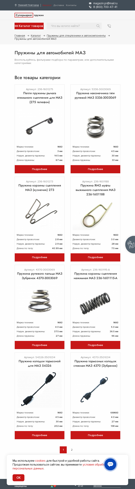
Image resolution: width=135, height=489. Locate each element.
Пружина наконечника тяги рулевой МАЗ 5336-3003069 (95, 95)
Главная (20, 35)
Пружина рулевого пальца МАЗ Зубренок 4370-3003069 (39, 275)
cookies (40, 461)
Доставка (59, 5)
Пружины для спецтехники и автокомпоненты (76, 35)
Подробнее (39, 169)
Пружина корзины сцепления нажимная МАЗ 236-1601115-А (95, 275)
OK (18, 478)
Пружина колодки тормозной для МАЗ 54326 (40, 363)
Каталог (47, 5)
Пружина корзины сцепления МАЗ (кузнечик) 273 (39, 187)
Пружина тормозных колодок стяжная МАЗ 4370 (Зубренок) (95, 363)
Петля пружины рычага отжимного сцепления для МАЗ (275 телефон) (39, 97)
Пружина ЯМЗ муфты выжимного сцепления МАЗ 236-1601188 (95, 190)
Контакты (71, 5)
